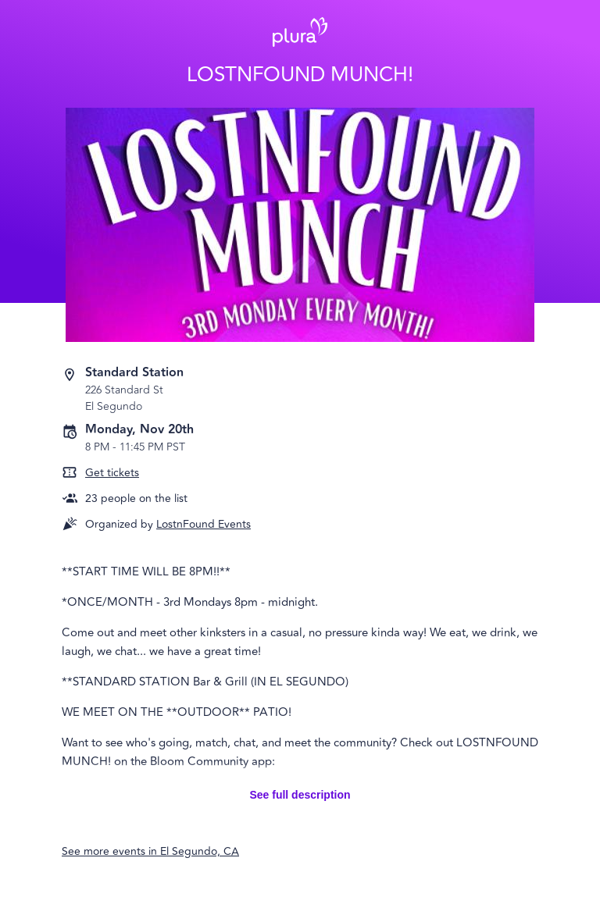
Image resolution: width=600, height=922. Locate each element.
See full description (299, 795)
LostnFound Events (203, 524)
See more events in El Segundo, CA (150, 851)
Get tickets (112, 473)
